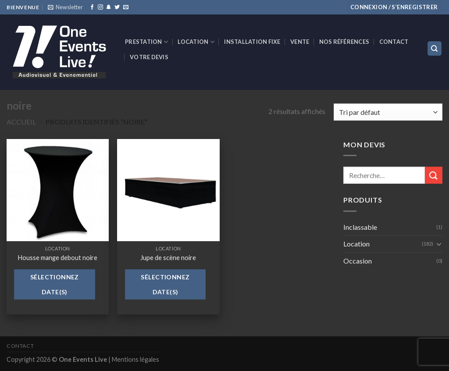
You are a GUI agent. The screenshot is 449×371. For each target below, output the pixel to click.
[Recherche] (435, 48)
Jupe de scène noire (168, 257)
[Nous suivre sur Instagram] (100, 7)
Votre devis (149, 57)
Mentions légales (135, 359)
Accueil (21, 122)
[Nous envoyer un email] (125, 7)
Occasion (357, 261)
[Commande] (388, 112)
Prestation (146, 42)
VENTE (299, 41)
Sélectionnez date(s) (54, 284)
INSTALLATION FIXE (252, 41)
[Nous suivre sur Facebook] (92, 7)
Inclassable (360, 227)
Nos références (344, 41)
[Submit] (433, 175)
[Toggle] (438, 244)
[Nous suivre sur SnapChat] (108, 7)
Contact (394, 41)
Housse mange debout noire (57, 257)
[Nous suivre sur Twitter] (117, 7)
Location (196, 42)
